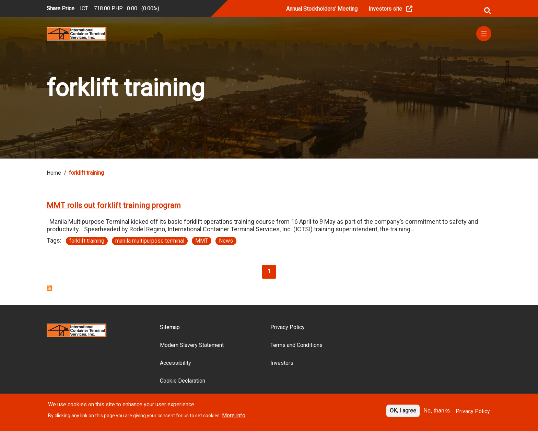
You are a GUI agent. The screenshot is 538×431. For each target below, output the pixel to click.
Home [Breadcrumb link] (54, 173)
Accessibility (175, 363)
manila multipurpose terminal (149, 240)
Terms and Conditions (296, 345)
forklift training (86, 240)
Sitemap (170, 327)
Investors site (385, 8)
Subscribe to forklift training (49, 288)
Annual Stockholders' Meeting (322, 8)
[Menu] (483, 33)
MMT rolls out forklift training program (114, 205)
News (226, 240)
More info (233, 418)
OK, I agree (403, 414)
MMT (201, 240)
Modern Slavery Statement (192, 345)
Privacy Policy (287, 327)
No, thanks (437, 414)
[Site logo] (76, 33)
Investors (281, 363)
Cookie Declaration (182, 380)
